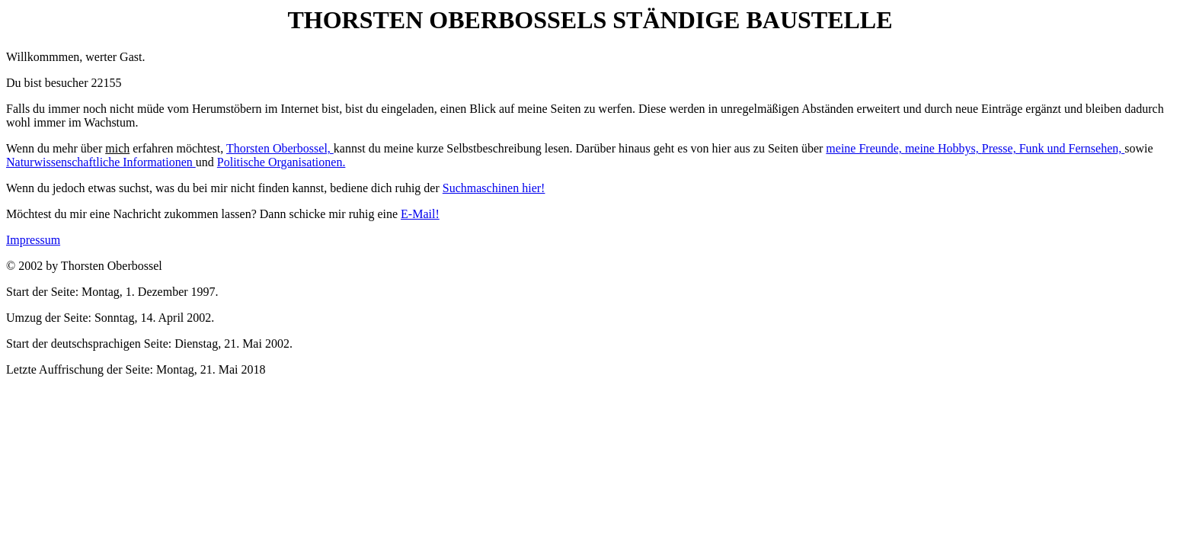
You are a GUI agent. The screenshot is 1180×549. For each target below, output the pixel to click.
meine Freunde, (865, 148)
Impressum (33, 239)
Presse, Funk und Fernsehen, (1053, 148)
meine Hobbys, (943, 148)
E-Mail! (420, 213)
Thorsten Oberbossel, (280, 148)
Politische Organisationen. (281, 162)
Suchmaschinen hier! (494, 187)
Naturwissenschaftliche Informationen (101, 162)
